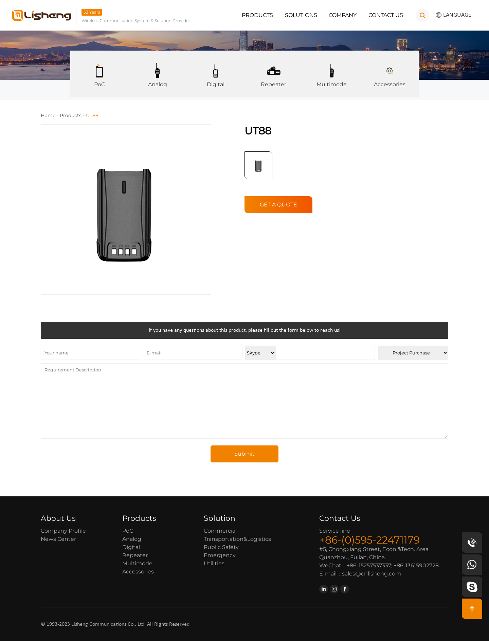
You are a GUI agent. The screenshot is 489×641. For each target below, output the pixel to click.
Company (343, 15)
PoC (99, 69)
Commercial (220, 530)
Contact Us (385, 15)
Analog (157, 69)
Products (257, 15)
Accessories (390, 69)
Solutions (301, 15)
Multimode (332, 69)
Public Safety (221, 547)
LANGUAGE (453, 15)
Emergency (220, 555)
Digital (215, 69)
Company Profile (63, 530)
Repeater (273, 69)
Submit (244, 453)
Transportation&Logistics (237, 538)
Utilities (214, 563)
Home (48, 115)
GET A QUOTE (278, 204)
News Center (58, 538)
